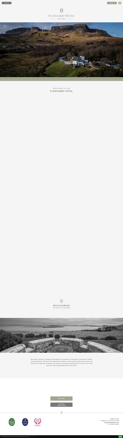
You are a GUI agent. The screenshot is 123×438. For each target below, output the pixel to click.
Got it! (120, 436)
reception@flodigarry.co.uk (111, 422)
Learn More (32, 436)
